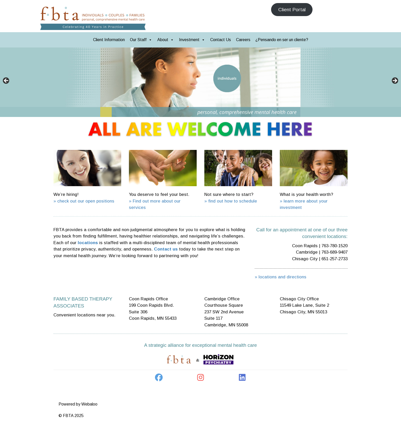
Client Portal (292, 9)
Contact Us (220, 40)
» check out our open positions (83, 201)
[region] (200, 82)
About (165, 40)
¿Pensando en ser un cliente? (281, 40)
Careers (243, 40)
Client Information (109, 40)
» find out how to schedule (230, 201)
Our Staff (141, 40)
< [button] (6, 81)
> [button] (394, 81)
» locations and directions (280, 277)
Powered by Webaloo (78, 404)
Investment (192, 40)
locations (88, 242)
